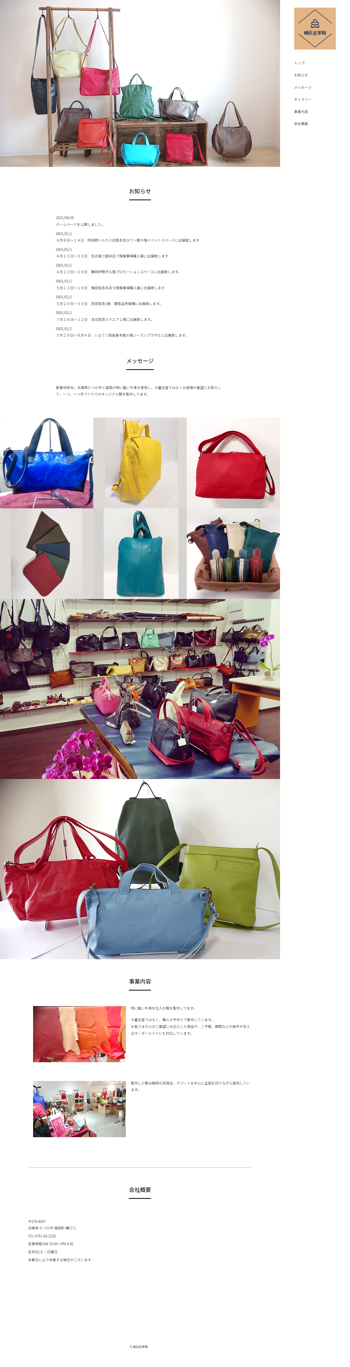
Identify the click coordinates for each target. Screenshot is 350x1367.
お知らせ (301, 75)
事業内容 (301, 112)
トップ (299, 63)
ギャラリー (303, 100)
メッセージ (303, 87)
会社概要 (301, 124)
